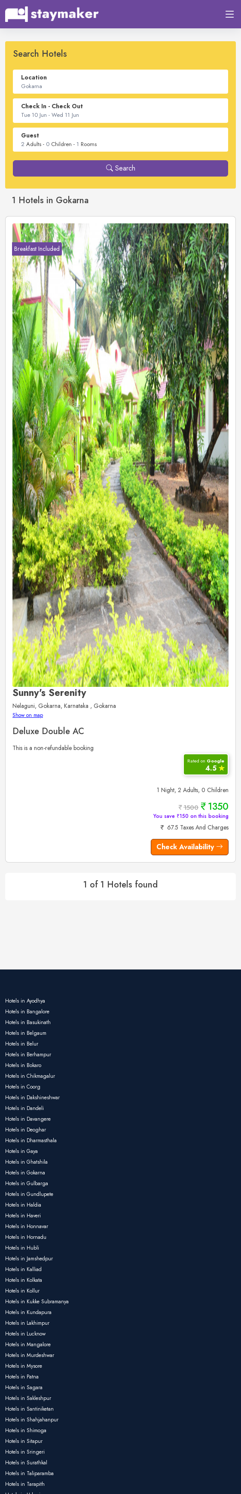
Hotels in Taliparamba (29, 1473)
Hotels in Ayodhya (25, 1001)
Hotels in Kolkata (23, 1280)
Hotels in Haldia (23, 1205)
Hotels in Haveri (23, 1216)
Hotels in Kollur (22, 1291)
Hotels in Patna (22, 1377)
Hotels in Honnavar (26, 1226)
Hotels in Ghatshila (26, 1162)
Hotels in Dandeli (24, 1108)
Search (120, 168)
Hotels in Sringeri (25, 1452)
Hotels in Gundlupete (29, 1194)
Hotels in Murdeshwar (29, 1355)
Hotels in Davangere (28, 1119)
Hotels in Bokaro (23, 1065)
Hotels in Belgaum (25, 1033)
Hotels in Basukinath (28, 1022)
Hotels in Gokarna (25, 1173)
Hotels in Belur (21, 1044)
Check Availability (189, 847)
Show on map (27, 715)
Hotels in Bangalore (27, 1011)
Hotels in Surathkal (26, 1463)
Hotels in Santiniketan (29, 1409)
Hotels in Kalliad (23, 1269)
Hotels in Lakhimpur (27, 1323)
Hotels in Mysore (23, 1366)
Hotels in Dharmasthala (31, 1140)
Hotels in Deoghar (25, 1130)
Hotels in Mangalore (28, 1344)
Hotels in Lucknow (25, 1334)
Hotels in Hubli (22, 1248)
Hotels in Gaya (21, 1151)
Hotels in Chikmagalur (30, 1076)
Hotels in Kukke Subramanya (37, 1301)
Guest (30, 135)
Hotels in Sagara (24, 1387)
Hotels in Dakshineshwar (32, 1097)
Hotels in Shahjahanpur (31, 1420)
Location (34, 77)
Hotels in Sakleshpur (28, 1398)
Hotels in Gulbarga (26, 1183)
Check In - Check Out (52, 106)
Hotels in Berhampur (28, 1054)
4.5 (205, 765)
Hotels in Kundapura (28, 1312)
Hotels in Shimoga (25, 1430)
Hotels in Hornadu (25, 1237)
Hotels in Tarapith (25, 1484)
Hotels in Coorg (22, 1087)
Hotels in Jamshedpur (29, 1258)
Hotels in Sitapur (24, 1441)
